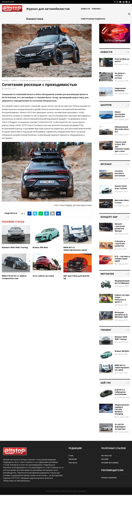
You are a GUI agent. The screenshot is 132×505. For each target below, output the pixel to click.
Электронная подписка (93, 19)
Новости (85, 9)
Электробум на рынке (122, 70)
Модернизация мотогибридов (122, 292)
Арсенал (105, 174)
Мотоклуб (107, 283)
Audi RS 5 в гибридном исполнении (120, 402)
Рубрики (96, 9)
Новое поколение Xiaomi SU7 (120, 124)
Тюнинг (105, 339)
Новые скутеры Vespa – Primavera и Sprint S (122, 308)
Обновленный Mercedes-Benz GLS (122, 139)
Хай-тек (105, 392)
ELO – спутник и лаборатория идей (122, 268)
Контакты (73, 472)
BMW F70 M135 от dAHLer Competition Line (14, 287)
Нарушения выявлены (120, 99)
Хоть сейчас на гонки (43, 286)
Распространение (108, 488)
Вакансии (73, 469)
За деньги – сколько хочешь (120, 85)
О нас (71, 465)
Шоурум (105, 114)
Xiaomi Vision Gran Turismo (121, 197)
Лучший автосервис (110, 472)
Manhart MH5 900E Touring (15, 257)
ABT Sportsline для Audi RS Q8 (76, 287)
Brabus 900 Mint (40, 257)
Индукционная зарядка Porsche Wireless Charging (122, 419)
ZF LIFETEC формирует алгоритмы (120, 436)
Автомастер (106, 465)
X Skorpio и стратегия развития (120, 253)
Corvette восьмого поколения (120, 183)
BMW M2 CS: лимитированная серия (75, 258)
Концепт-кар (109, 226)
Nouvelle (104, 469)
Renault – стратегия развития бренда (120, 237)
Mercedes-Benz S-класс (122, 211)
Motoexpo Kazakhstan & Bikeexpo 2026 (121, 324)
